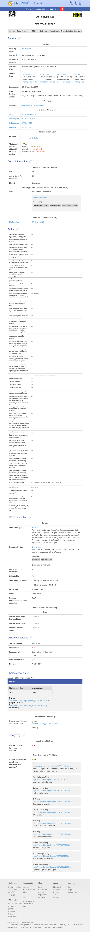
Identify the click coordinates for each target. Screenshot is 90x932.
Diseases (11, 914)
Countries (11, 911)
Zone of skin (36, 547)
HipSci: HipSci (33, 138)
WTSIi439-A (26, 49)
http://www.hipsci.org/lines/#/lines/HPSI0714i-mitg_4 (52, 766)
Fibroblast (35, 528)
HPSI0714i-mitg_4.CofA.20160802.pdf (47, 724)
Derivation (43, 31)
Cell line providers (15, 904)
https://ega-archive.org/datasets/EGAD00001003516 (52, 791)
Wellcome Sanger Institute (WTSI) (34, 105)
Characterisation (67, 31)
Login (80, 3)
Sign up (71, 890)
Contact (56, 897)
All (11, 892)
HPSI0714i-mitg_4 (29, 114)
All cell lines (12, 890)
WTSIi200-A (79, 74)
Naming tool (57, 892)
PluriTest (12, 682)
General (12, 31)
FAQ (40, 887)
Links (25, 892)
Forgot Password (74, 892)
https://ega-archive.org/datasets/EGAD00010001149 (52, 780)
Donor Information (23, 31)
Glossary (41, 897)
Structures (57, 890)
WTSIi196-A (61, 74)
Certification (42, 890)
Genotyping (77, 31)
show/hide (12, 96)
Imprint (25, 906)
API (54, 895)
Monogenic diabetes (40, 198)
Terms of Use (28, 904)
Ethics (34, 31)
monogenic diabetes (30, 82)
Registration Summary (73, 11)
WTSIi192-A (27, 74)
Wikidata (12, 127)
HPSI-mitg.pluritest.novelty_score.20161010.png (29, 706)
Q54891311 (26, 127)
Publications (12, 916)
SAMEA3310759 (28, 119)
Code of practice (29, 890)
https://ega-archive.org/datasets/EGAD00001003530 (52, 801)
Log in (70, 887)
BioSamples (14, 119)
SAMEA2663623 (38, 222)
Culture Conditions (54, 31)
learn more (55, 9)
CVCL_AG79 (27, 123)
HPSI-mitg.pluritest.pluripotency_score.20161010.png (31, 701)
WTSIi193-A (44, 74)
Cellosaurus (14, 123)
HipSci (11, 114)
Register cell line (14, 887)
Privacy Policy (28, 901)
